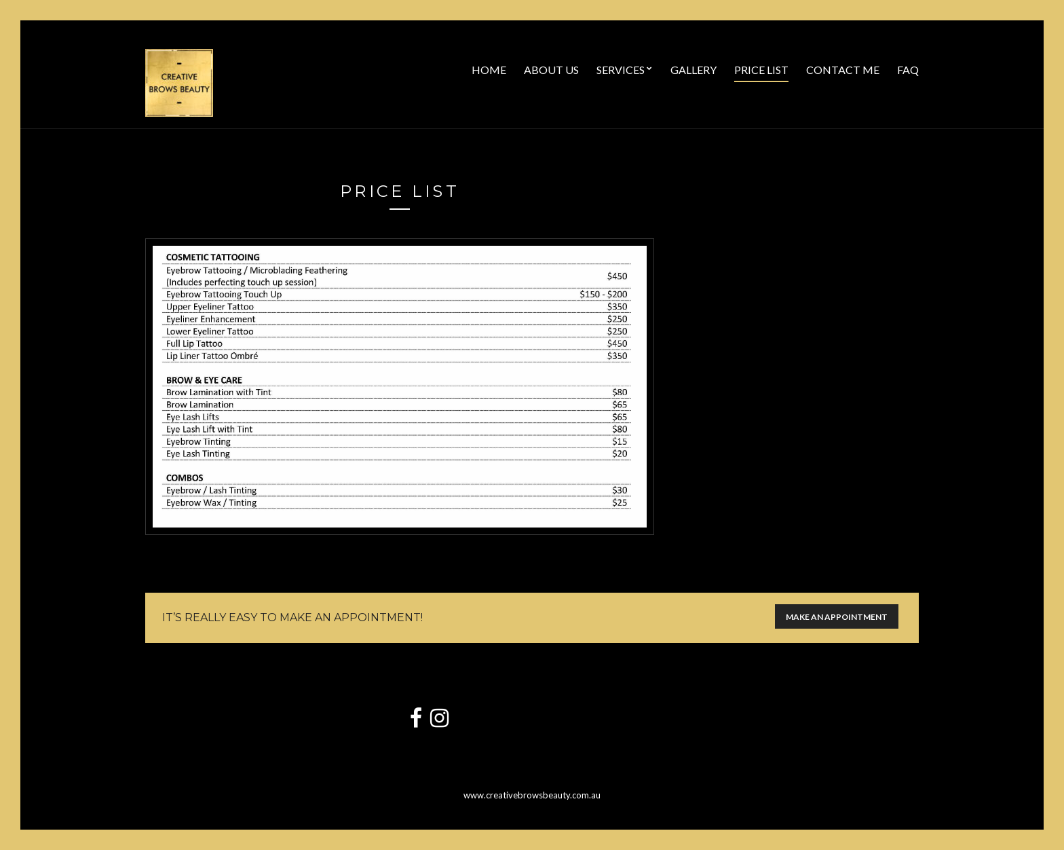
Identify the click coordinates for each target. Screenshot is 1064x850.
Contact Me (842, 69)
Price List (761, 69)
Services (620, 69)
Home (489, 69)
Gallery (693, 69)
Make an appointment (837, 617)
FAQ (908, 69)
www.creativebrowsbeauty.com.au (532, 795)
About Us (551, 69)
